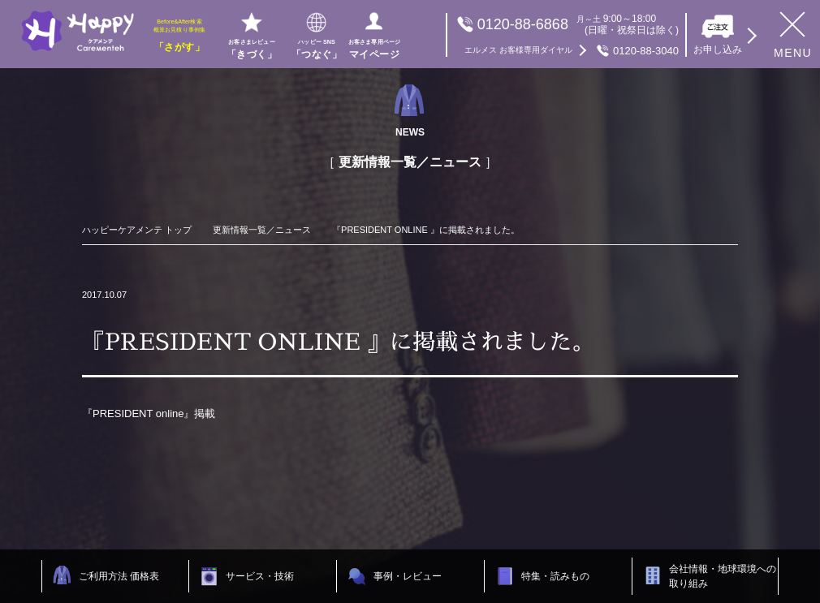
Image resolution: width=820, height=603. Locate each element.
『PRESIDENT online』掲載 (148, 413)
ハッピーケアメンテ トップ (137, 230)
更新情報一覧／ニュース (262, 230)
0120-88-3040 (571, 51)
